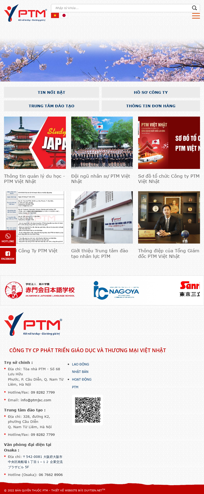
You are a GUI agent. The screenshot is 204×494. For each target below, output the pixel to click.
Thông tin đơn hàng (150, 106)
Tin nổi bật (51, 92)
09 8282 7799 (43, 392)
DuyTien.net (93, 490)
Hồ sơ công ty (151, 92)
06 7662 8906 (51, 474)
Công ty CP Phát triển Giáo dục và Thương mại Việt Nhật (87, 350)
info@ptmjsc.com (36, 400)
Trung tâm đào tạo (51, 106)
